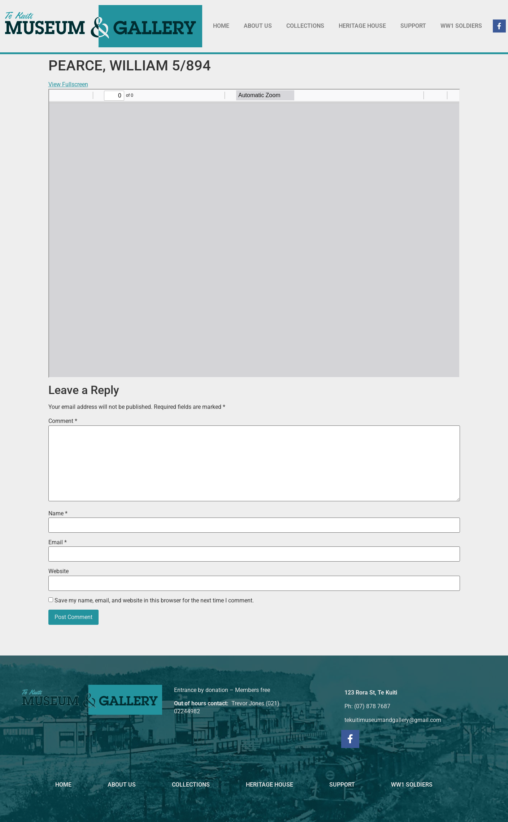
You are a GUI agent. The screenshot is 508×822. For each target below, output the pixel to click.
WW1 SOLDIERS (461, 25)
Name (58, 513)
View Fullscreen (68, 84)
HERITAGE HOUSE (362, 25)
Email (57, 542)
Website (58, 571)
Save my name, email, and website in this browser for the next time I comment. (154, 600)
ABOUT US (258, 25)
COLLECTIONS (305, 25)
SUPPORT (413, 25)
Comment (62, 421)
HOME (221, 25)
